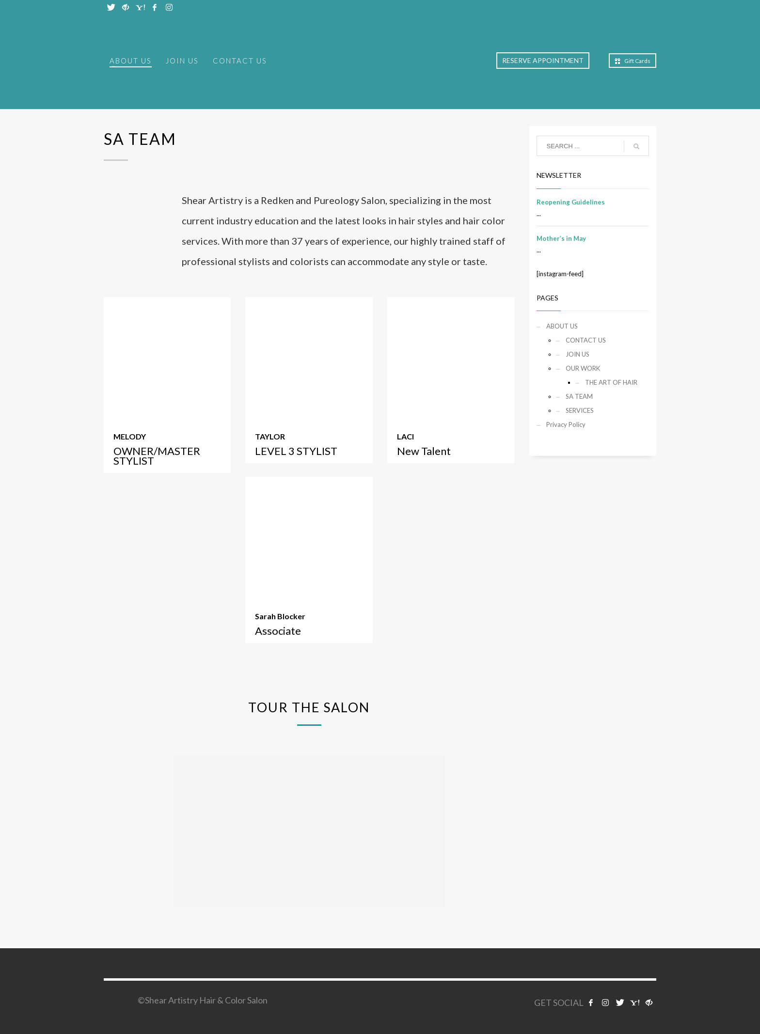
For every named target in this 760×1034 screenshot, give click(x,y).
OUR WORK (583, 368)
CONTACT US (586, 340)
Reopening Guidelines (571, 202)
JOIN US (577, 354)
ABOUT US (562, 326)
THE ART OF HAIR (611, 382)
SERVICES (580, 410)
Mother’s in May (561, 238)
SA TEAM (579, 396)
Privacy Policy (566, 424)
